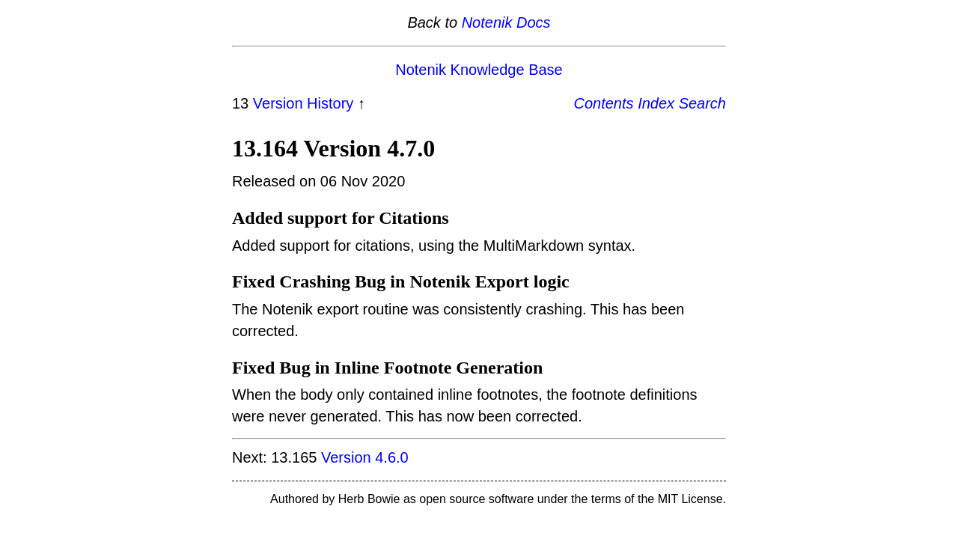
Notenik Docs (506, 22)
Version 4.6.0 (365, 457)
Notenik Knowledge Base (478, 69)
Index (656, 103)
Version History (303, 103)
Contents (604, 103)
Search (702, 103)
